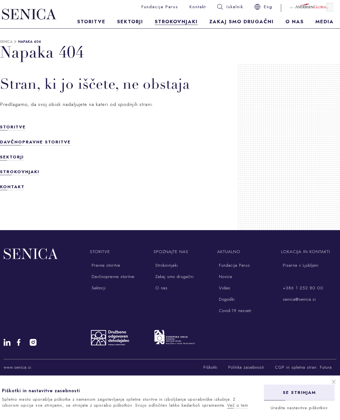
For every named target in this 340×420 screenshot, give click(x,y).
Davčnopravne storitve (35, 142)
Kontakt (198, 7)
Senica (6, 41)
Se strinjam (299, 392)
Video (223, 288)
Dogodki (226, 299)
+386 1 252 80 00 (302, 288)
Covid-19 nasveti (234, 310)
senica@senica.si (298, 299)
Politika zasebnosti (246, 367)
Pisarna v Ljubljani (300, 265)
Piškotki (210, 367)
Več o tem (237, 405)
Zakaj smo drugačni (241, 21)
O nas (294, 21)
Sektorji (130, 21)
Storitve (91, 21)
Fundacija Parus (159, 7)
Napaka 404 (29, 41)
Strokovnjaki (176, 21)
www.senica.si (17, 367)
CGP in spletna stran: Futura (303, 367)
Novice (224, 276)
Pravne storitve (105, 265)
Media (324, 21)
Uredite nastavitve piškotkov (299, 408)
